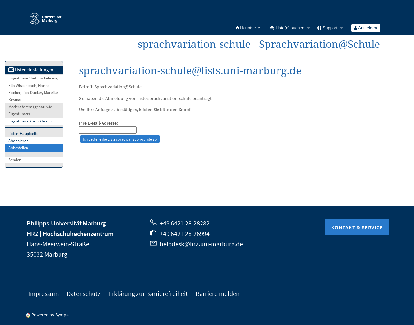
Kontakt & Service (357, 227)
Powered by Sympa (50, 315)
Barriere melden (218, 293)
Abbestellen (18, 148)
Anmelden (365, 28)
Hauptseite (248, 28)
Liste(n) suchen (287, 28)
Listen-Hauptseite (23, 133)
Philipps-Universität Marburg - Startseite (46, 16)
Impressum (43, 293)
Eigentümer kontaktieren (30, 121)
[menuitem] (248, 28)
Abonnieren (18, 140)
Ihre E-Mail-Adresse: (98, 123)
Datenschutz (84, 293)
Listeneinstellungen (30, 70)
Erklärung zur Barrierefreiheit (148, 293)
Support (327, 28)
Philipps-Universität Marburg (66, 223)
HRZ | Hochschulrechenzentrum (70, 233)
